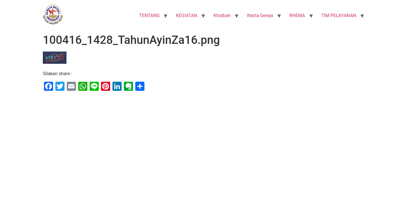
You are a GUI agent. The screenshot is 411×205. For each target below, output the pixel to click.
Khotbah (222, 15)
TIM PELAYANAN (338, 15)
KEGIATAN (186, 15)
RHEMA (297, 15)
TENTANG (149, 15)
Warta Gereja (260, 15)
